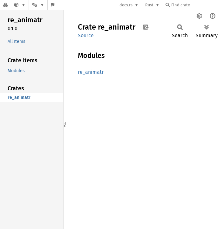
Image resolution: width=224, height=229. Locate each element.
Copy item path (145, 26)
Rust (149, 5)
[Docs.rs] (5, 5)
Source (86, 35)
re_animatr (91, 72)
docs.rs (125, 5)
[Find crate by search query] (197, 5)
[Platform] (38, 5)
